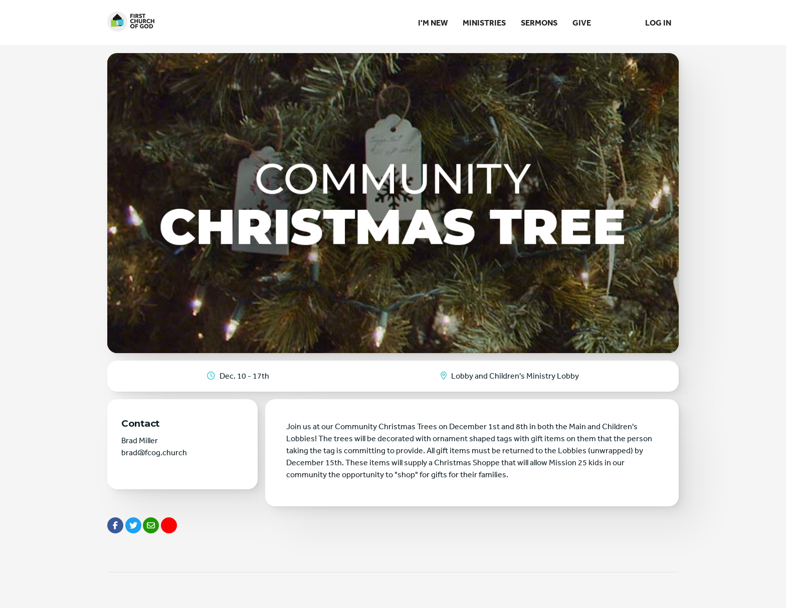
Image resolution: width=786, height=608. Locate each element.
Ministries (484, 23)
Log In (658, 23)
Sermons (539, 23)
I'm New (433, 23)
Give (581, 23)
